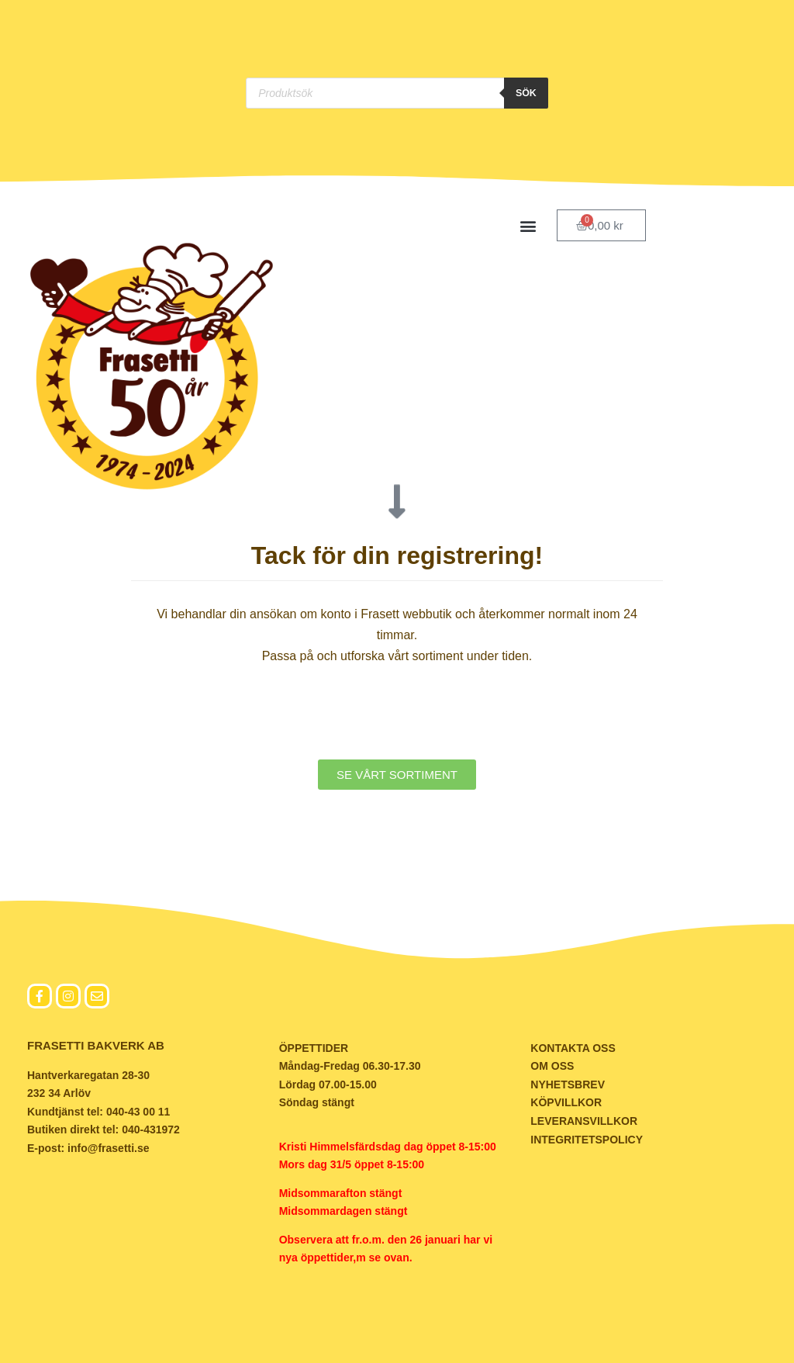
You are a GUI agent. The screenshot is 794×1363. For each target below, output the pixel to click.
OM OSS (552, 1066)
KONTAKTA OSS (572, 1048)
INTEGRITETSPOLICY (586, 1139)
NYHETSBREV (567, 1084)
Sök (526, 93)
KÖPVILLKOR (566, 1103)
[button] (528, 225)
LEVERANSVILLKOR (583, 1121)
